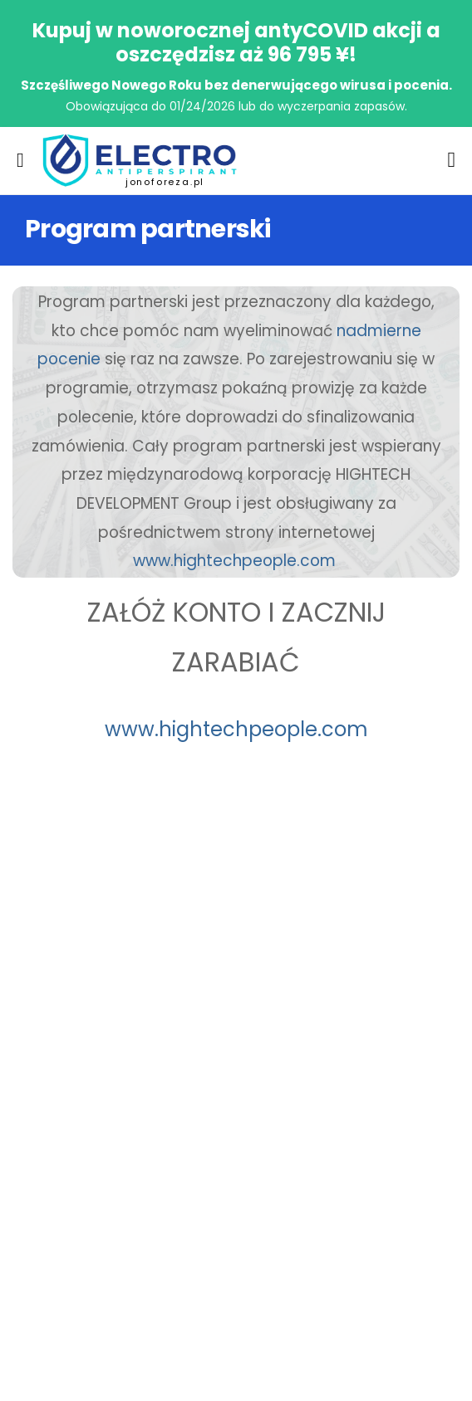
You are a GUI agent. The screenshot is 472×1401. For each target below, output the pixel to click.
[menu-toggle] (20, 160)
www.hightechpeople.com (234, 560)
